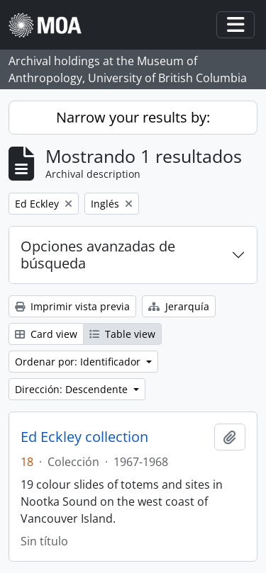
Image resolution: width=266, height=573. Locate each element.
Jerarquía (178, 306)
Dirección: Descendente (73, 389)
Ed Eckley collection (84, 437)
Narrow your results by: (133, 117)
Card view (46, 334)
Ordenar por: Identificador (79, 361)
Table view (122, 334)
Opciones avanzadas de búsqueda (98, 255)
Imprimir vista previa (72, 306)
